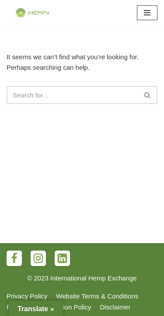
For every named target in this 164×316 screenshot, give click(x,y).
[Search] (72, 95)
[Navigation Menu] (147, 12)
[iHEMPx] (33, 12)
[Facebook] (14, 258)
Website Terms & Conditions (97, 296)
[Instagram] (38, 258)
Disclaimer (115, 307)
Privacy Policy (27, 296)
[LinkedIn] (62, 258)
